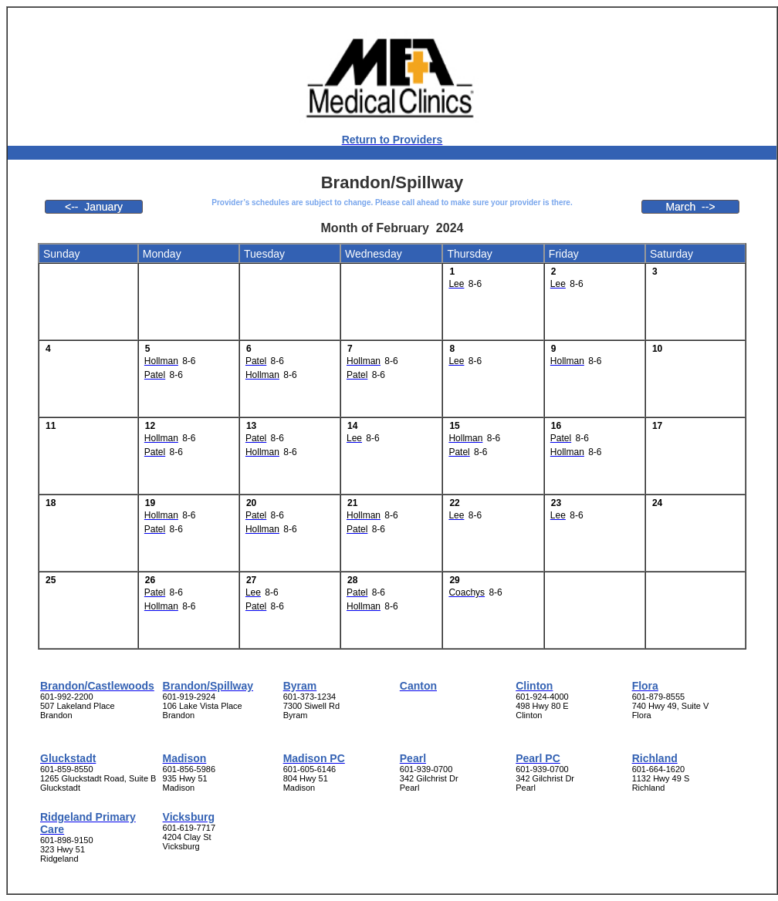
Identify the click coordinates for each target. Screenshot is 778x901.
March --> (690, 207)
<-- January (94, 207)
